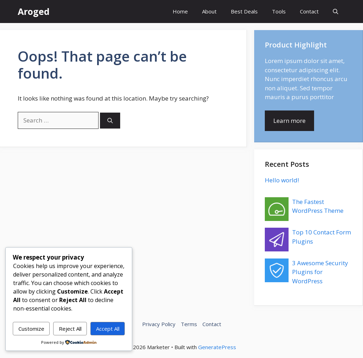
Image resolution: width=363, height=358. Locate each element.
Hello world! (282, 180)
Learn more (289, 121)
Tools (279, 11)
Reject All (70, 328)
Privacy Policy (158, 324)
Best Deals (244, 11)
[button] (335, 11)
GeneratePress (217, 347)
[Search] (110, 121)
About (209, 11)
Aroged (34, 11)
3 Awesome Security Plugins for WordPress (320, 272)
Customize (31, 328)
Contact (309, 11)
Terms (189, 324)
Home (180, 11)
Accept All (107, 328)
